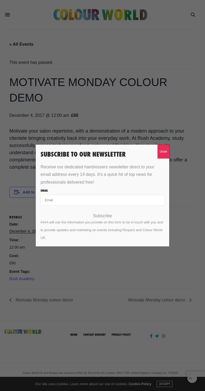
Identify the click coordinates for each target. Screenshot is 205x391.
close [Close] (163, 151)
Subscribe (102, 216)
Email (44, 190)
